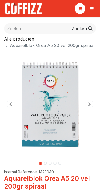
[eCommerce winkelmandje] (80, 8)
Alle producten (19, 39)
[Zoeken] (82, 28)
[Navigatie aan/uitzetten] (91, 8)
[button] (11, 104)
